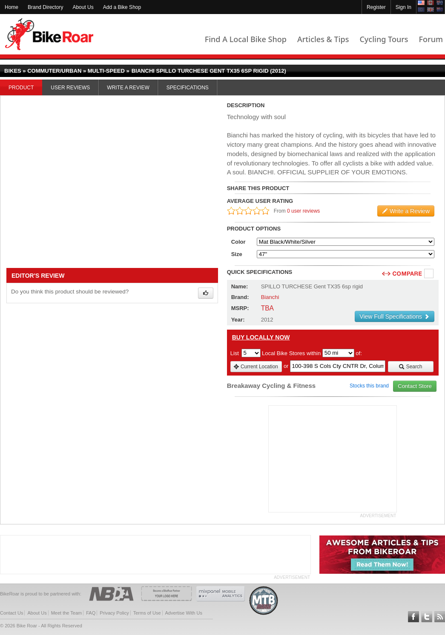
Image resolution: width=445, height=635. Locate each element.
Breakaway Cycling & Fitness (271, 385)
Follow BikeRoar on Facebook (413, 616)
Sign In (403, 7)
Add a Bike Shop (122, 7)
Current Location (255, 367)
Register (376, 7)
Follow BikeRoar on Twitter (426, 616)
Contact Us (11, 612)
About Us (82, 7)
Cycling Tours (383, 39)
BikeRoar (49, 34)
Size (236, 254)
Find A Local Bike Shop (246, 39)
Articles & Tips (323, 39)
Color (238, 242)
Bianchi (270, 297)
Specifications (188, 88)
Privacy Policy (114, 612)
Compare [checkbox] (429, 274)
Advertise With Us (183, 612)
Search (410, 367)
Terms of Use (147, 612)
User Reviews (70, 88)
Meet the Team (66, 612)
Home (11, 7)
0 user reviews (303, 211)
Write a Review (128, 88)
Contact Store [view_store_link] (415, 386)
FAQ (90, 612)
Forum (431, 39)
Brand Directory (45, 7)
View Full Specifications (394, 316)
